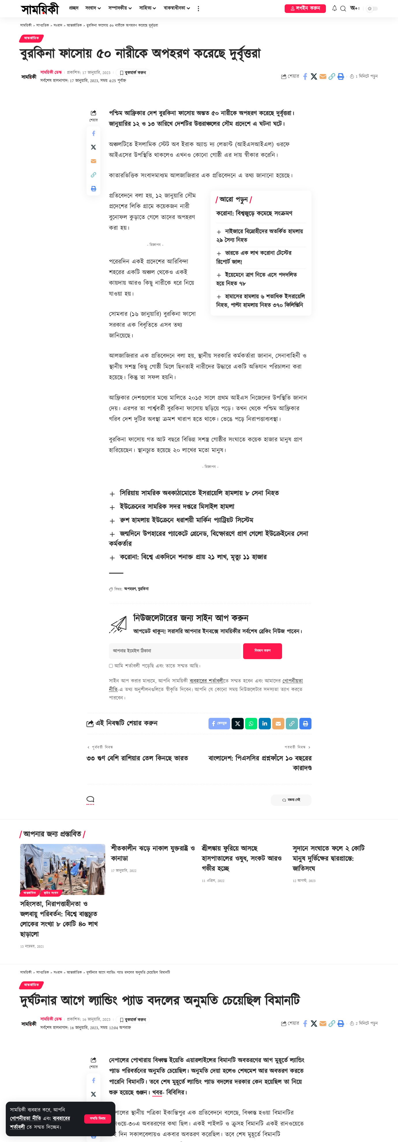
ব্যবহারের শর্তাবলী (207, 681)
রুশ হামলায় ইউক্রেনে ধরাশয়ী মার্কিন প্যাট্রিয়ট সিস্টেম (186, 521)
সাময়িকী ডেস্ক (51, 73)
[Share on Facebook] (305, 76)
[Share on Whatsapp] (251, 723)
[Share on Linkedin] (265, 723)
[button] (97, 1119)
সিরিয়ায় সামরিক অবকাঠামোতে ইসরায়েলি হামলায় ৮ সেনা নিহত (199, 493)
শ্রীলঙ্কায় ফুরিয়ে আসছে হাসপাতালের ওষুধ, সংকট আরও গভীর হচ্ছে (241, 859)
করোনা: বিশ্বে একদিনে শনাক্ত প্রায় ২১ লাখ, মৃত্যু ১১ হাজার (193, 557)
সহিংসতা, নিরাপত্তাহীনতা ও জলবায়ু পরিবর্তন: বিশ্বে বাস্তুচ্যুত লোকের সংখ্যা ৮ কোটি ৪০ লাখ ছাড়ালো (58, 919)
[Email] (323, 76)
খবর (157, 1092)
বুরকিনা (143, 589)
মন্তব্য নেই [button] (291, 800)
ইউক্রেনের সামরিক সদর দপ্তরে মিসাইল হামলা (177, 507)
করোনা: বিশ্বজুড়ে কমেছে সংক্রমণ (254, 213)
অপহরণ (130, 589)
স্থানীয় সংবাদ (51, 893)
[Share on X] (314, 76)
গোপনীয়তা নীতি (25, 1118)
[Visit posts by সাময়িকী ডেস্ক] (28, 76)
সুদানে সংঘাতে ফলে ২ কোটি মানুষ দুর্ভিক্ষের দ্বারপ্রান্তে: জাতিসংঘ (329, 859)
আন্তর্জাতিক (31, 38)
